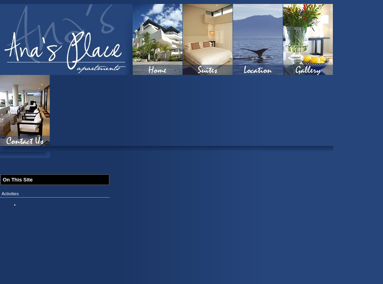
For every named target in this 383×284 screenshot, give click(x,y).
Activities (10, 193)
